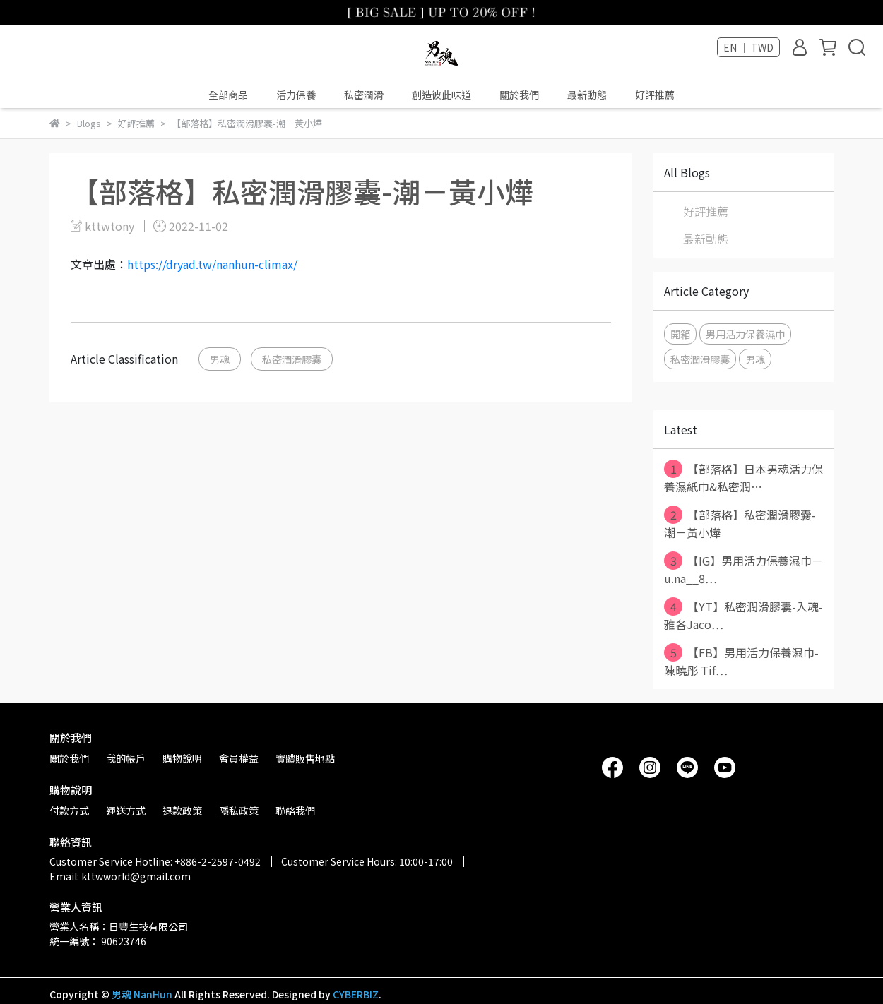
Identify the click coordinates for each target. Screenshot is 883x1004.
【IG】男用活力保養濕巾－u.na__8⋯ (743, 569)
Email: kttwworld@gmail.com (120, 876)
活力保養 (296, 95)
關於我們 (519, 95)
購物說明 (182, 758)
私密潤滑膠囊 (291, 359)
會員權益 (239, 758)
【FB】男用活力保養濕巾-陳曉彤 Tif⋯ (741, 661)
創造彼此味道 (441, 95)
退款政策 (182, 810)
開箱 (680, 333)
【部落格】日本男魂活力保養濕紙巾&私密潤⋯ (743, 477)
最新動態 (587, 95)
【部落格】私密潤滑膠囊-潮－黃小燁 (740, 523)
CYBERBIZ (356, 994)
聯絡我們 (295, 810)
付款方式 (69, 810)
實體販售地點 (305, 758)
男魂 (220, 359)
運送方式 (126, 810)
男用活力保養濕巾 (745, 333)
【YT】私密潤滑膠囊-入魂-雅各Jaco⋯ (743, 615)
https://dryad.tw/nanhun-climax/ (212, 264)
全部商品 (228, 95)
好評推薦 (655, 95)
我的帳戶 (126, 758)
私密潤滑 (364, 95)
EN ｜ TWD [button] (748, 47)
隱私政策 (239, 810)
